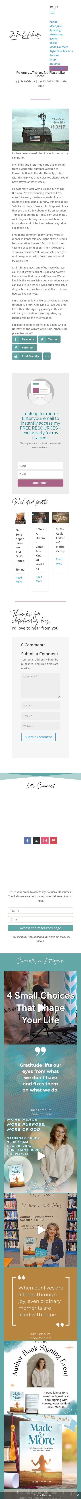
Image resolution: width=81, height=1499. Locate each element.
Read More (19, 580)
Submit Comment (38, 737)
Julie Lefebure (26, 81)
